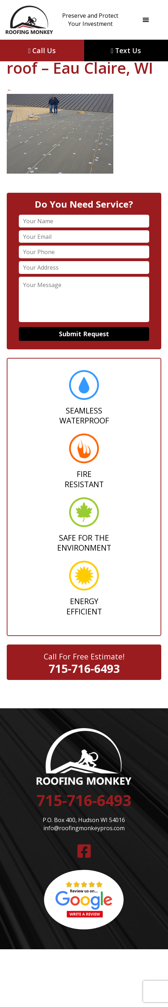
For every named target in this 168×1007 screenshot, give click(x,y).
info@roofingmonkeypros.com (84, 828)
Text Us (126, 50)
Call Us (42, 50)
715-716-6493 (84, 668)
